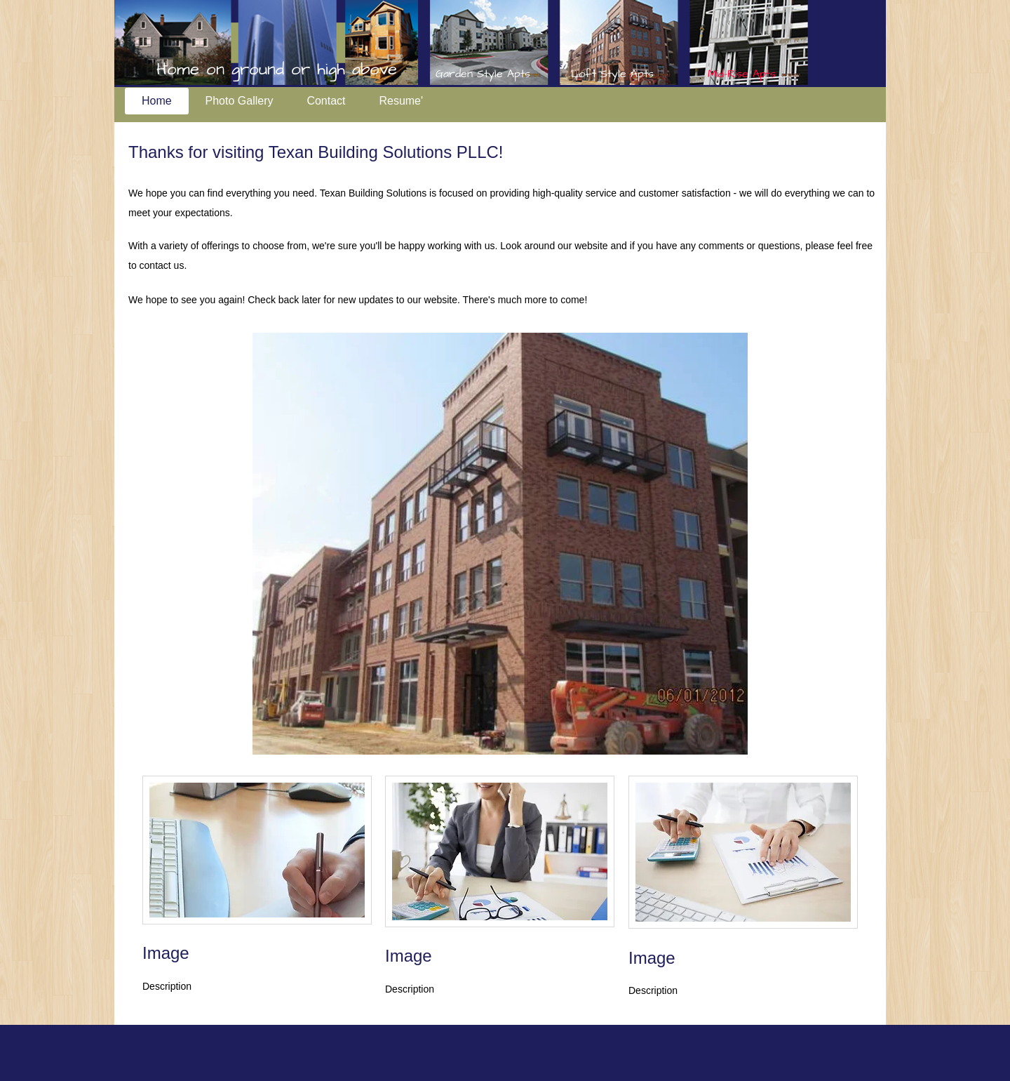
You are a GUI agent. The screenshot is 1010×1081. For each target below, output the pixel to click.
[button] (500, 544)
